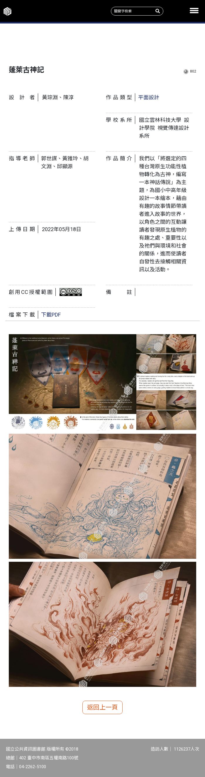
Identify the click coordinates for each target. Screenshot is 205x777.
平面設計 (148, 97)
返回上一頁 (102, 707)
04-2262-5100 (32, 766)
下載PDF (51, 315)
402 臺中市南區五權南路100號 (48, 758)
